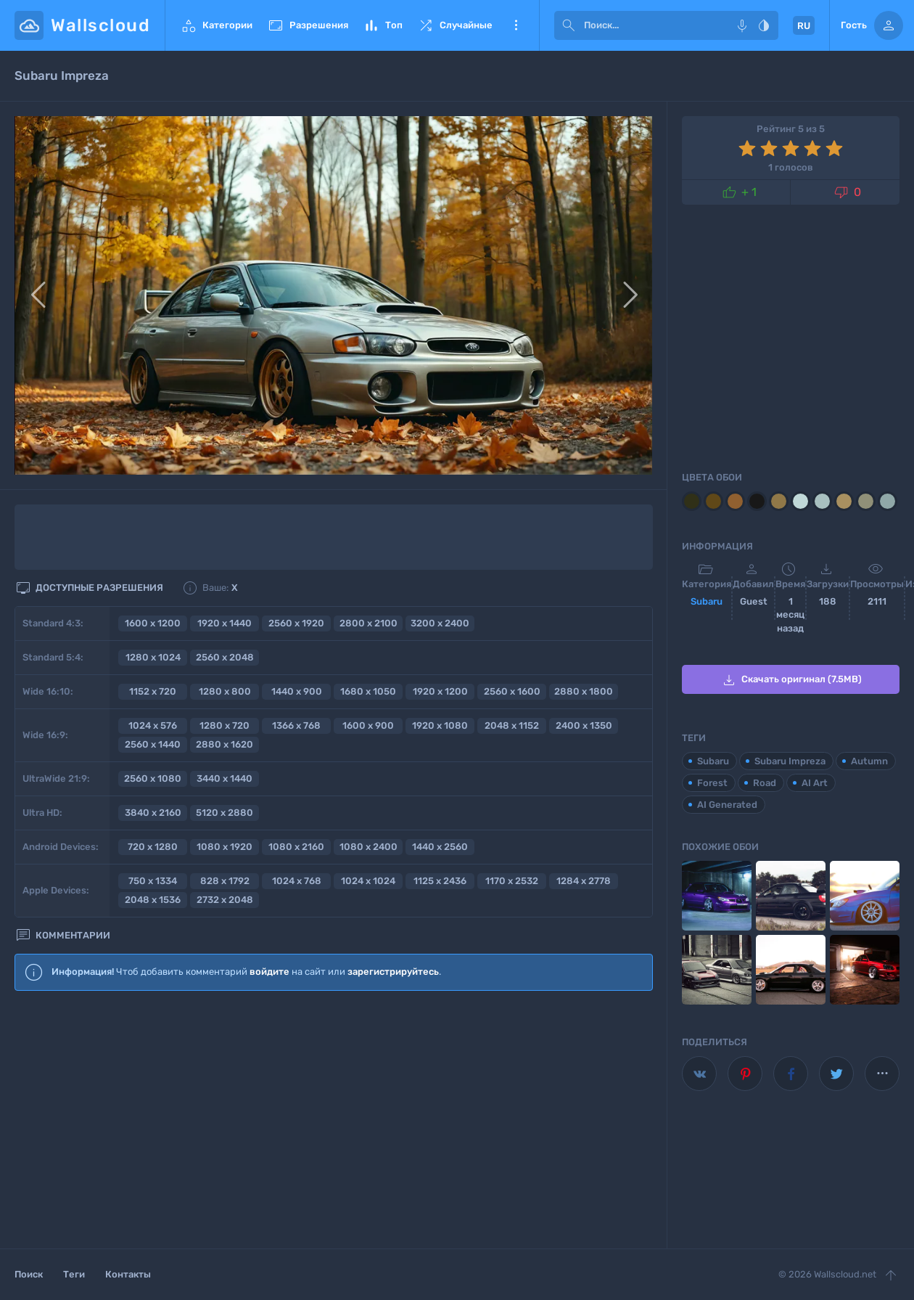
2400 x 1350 (584, 725)
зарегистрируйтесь (393, 971)
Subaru (706, 601)
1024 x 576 (152, 725)
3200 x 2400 (440, 623)
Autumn (869, 761)
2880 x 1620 (224, 744)
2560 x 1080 (152, 778)
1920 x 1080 (440, 725)
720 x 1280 (153, 846)
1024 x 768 (296, 880)
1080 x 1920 (224, 846)
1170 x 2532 (511, 880)
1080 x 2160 (296, 846)
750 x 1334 (152, 880)
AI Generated (727, 804)
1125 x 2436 (439, 880)
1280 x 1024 (153, 657)
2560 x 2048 (225, 657)
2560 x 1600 (512, 691)
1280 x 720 (224, 725)
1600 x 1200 (153, 623)
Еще (515, 25)
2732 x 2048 (225, 899)
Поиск (29, 1274)
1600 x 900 (368, 725)
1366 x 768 (296, 725)
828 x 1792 (225, 880)
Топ (383, 25)
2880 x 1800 (583, 691)
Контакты (128, 1274)
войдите (269, 971)
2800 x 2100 (368, 623)
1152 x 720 (152, 691)
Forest (712, 782)
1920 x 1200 (440, 691)
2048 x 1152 (512, 725)
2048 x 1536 (153, 899)
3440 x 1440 (224, 778)
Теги (74, 1274)
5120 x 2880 (224, 812)
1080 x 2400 (368, 846)
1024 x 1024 (368, 880)
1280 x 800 (225, 691)
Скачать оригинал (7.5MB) (791, 680)
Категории (216, 25)
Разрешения (307, 25)
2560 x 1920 (296, 623)
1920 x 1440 (224, 623)
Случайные (455, 25)
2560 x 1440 (153, 744)
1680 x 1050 (368, 691)
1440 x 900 (296, 691)
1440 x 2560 (440, 846)
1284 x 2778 (583, 880)
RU (803, 25)
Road (764, 782)
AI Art (815, 782)
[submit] (568, 25)
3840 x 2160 (153, 812)
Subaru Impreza (790, 761)
